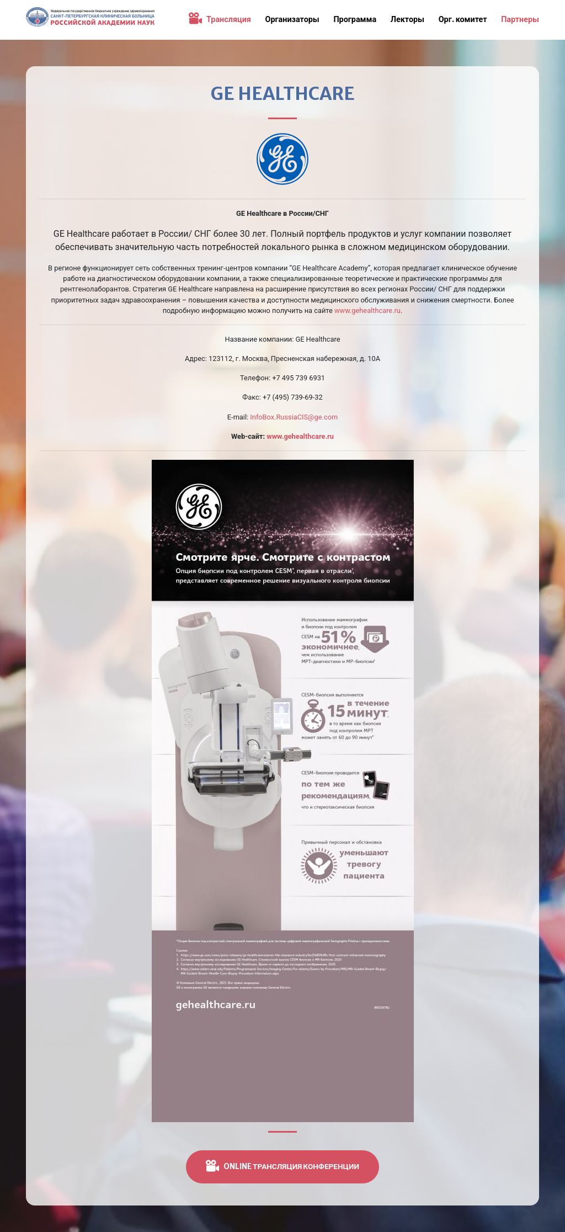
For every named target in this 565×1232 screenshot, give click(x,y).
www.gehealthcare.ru (367, 310)
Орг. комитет (463, 19)
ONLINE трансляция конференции (282, 1165)
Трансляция (220, 19)
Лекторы (407, 19)
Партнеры (520, 19)
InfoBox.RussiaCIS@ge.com (294, 417)
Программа (354, 19)
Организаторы (292, 19)
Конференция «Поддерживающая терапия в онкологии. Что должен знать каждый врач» (90, 20)
